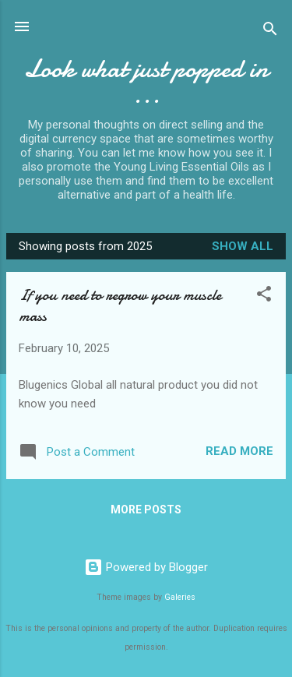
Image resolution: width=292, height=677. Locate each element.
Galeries (179, 597)
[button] (264, 296)
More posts (146, 509)
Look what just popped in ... (146, 81)
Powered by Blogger (146, 567)
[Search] (270, 31)
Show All (242, 246)
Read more (239, 451)
